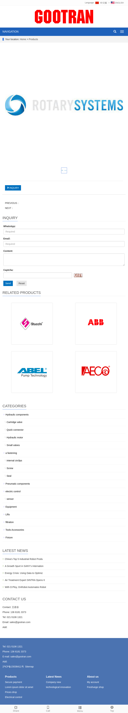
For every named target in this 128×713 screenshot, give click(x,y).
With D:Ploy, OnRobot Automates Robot (25, 587)
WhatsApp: (9, 226)
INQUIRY (13, 188)
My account (93, 682)
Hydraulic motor (15, 437)
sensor (10, 499)
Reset (21, 283)
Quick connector (15, 429)
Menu (80, 708)
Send (8, 283)
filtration (10, 522)
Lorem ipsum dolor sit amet (19, 687)
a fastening (11, 453)
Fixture (9, 537)
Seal (9, 476)
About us (92, 676)
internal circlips (14, 460)
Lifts (8, 514)
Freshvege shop (95, 687)
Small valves (13, 445)
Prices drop (11, 692)
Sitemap (29, 666)
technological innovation (58, 687)
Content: (8, 251)
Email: (6, 238)
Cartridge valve (14, 422)
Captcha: (8, 270)
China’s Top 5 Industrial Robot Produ (24, 559)
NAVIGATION (10, 31)
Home (23, 39)
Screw (10, 468)
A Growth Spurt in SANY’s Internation (24, 566)
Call (48, 708)
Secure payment (13, 682)
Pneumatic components (18, 483)
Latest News (54, 676)
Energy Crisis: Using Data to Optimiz (24, 573)
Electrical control (13, 697)
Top (112, 708)
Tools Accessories (15, 529)
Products (33, 39)
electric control (13, 491)
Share (16, 708)
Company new (53, 682)
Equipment (11, 506)
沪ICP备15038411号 (13, 666)
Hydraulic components (17, 414)
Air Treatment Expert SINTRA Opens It (25, 580)
